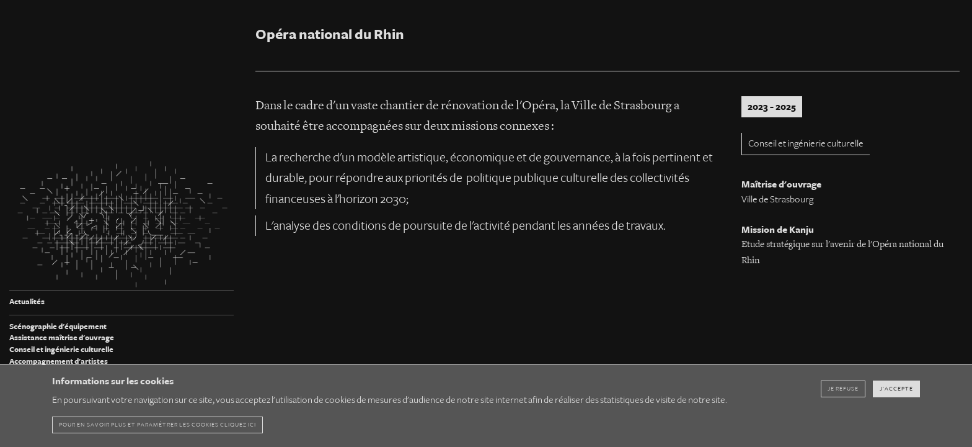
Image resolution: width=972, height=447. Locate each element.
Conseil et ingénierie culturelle (61, 350)
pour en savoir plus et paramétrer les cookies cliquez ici (157, 425)
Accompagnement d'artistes (58, 362)
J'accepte (896, 389)
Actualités (27, 302)
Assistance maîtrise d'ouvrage (61, 338)
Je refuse (843, 389)
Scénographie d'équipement (58, 327)
